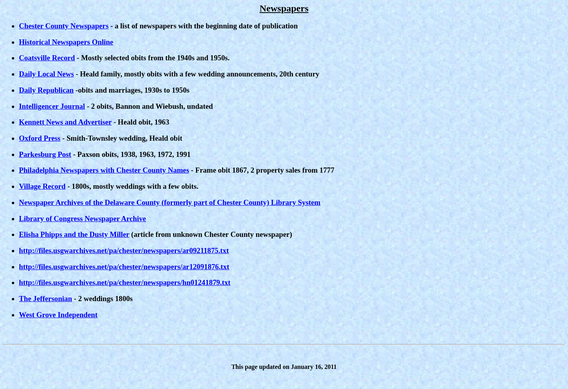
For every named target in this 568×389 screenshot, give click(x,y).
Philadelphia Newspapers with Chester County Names (104, 170)
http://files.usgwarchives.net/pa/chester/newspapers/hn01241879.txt (124, 282)
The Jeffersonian (45, 298)
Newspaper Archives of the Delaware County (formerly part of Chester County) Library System (169, 202)
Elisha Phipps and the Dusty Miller (74, 234)
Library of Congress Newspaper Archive (82, 218)
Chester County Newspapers (63, 26)
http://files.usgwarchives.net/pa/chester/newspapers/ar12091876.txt (124, 266)
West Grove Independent (58, 315)
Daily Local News (46, 74)
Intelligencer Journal (52, 106)
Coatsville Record (47, 58)
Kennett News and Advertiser (65, 122)
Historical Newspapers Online (66, 42)
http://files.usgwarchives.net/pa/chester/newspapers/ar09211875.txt (124, 250)
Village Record (42, 186)
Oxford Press (39, 138)
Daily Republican (46, 90)
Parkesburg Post (45, 154)
